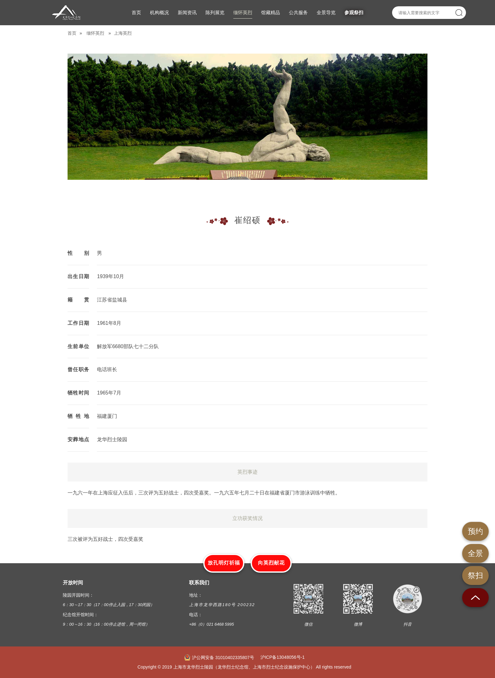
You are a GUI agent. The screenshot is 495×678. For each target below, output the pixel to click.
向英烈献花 (271, 562)
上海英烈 (123, 33)
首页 (72, 33)
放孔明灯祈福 (224, 562)
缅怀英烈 (95, 33)
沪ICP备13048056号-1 (282, 657)
